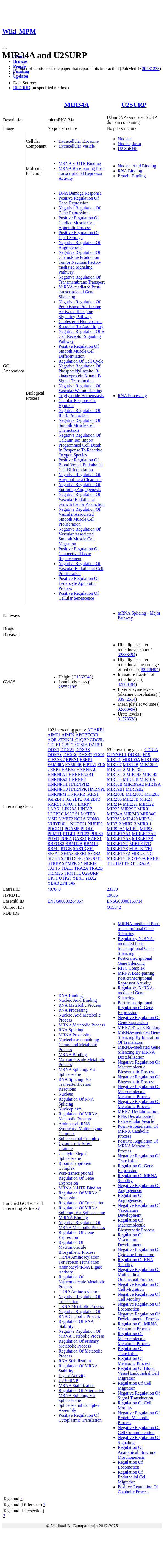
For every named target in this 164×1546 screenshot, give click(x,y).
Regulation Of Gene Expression (76, 1235)
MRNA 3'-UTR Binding (80, 163)
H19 (146, 754)
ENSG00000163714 (125, 901)
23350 (112, 889)
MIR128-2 (116, 769)
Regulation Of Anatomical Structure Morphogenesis (136, 1452)
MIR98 (146, 828)
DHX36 (70, 754)
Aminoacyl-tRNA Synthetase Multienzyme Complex (80, 1128)
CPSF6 (81, 744)
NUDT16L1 (58, 823)
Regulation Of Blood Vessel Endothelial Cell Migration (138, 1373)
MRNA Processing (75, 1034)
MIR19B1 (116, 789)
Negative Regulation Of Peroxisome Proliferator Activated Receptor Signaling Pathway (80, 309)
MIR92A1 (116, 828)
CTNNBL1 (117, 754)
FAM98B (73, 764)
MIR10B (130, 764)
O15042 (114, 907)
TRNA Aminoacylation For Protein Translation (79, 1259)
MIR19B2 (135, 789)
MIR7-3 (129, 823)
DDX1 (53, 749)
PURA (66, 838)
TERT (129, 863)
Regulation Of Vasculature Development (130, 1240)
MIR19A (152, 784)
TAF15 (54, 868)
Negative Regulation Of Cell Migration (139, 1287)
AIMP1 (54, 735)
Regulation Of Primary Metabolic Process (79, 1343)
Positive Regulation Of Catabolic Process (138, 1489)
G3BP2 (54, 769)
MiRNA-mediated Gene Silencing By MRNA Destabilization (139, 1052)
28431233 (151, 68)
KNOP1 (70, 804)
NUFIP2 (95, 823)
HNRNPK (78, 789)
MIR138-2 (116, 774)
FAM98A (56, 764)
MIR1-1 (114, 759)
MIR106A (131, 759)
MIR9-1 (144, 823)
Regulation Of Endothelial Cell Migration (132, 1477)
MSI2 (52, 819)
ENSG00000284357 (65, 901)
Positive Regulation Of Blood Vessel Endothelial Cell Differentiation (81, 465)
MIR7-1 (146, 819)
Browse (20, 61)
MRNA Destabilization (138, 1111)
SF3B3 (54, 858)
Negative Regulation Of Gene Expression (80, 210)
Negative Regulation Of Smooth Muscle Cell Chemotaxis (80, 425)
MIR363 (114, 819)
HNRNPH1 (58, 784)
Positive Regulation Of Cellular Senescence (79, 596)
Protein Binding (132, 175)
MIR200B (116, 794)
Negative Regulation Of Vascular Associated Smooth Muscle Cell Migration (80, 536)
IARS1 (92, 794)
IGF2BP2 (73, 799)
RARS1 (95, 838)
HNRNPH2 (79, 784)
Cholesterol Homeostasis (80, 321)
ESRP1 (86, 759)
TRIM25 (55, 873)
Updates (21, 76)
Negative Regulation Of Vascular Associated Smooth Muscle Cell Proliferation (80, 516)
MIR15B (130, 779)
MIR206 (114, 799)
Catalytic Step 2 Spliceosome (73, 1156)
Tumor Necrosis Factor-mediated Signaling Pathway (80, 267)
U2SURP (133, 104)
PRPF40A (137, 858)
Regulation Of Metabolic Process (134, 1361)
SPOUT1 (94, 858)
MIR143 (133, 774)
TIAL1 (67, 868)
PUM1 (53, 838)
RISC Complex (131, 968)
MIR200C (135, 794)
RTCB (66, 848)
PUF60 (96, 833)
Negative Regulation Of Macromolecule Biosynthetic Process (139, 1067)
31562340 (83, 677)
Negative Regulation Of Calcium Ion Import (80, 437)
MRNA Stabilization (77, 1385)
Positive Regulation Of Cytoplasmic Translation (80, 1417)
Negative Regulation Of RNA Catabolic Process (80, 1314)
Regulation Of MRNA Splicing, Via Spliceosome (82, 1210)
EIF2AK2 (56, 759)
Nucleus (125, 138)
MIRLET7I (117, 858)
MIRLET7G (142, 853)
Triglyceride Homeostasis (81, 395)
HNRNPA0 (86, 769)
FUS (101, 764)
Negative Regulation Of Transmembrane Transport (82, 279)
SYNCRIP (87, 863)
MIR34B (131, 814)
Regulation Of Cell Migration (134, 1385)
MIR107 (114, 764)
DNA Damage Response (80, 193)
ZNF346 (67, 883)
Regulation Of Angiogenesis (130, 1198)
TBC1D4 (115, 863)
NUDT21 (78, 823)
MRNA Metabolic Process (82, 1025)
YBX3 (53, 883)
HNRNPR (76, 794)
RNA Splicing (71, 1030)
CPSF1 (68, 744)
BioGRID (21, 87)
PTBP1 (69, 833)
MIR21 (146, 799)
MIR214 (114, 804)
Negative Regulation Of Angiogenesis (80, 245)
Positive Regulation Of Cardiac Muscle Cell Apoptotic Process (79, 222)
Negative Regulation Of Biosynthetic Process (139, 1079)
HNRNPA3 (57, 779)
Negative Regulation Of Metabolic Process (139, 1104)
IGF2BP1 (56, 799)
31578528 (126, 719)
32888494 (126, 654)
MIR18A (147, 779)
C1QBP (82, 739)
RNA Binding (130, 171)
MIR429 (130, 819)
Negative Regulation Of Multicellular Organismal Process (139, 1274)
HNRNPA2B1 (80, 774)
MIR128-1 (149, 764)
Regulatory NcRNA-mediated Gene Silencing (136, 993)
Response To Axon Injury (81, 326)
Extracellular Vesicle (77, 146)
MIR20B (130, 799)
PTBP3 (83, 833)
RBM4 (54, 848)
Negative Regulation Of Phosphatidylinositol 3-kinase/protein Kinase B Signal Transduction (80, 373)
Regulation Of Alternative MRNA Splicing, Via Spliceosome (81, 1395)
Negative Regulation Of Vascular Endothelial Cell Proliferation (81, 568)
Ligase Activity (72, 1375)
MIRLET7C (117, 843)
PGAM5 (72, 828)
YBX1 (78, 878)
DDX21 (67, 749)
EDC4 (98, 754)
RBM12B (73, 843)
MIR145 (150, 774)
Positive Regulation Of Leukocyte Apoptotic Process (79, 583)
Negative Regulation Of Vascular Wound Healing (80, 388)
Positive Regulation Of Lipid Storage (79, 235)
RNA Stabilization (75, 1361)
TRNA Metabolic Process (81, 1306)
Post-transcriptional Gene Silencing (135, 961)
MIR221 (130, 804)
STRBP (54, 863)
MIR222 (146, 804)
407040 (54, 889)
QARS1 (80, 838)
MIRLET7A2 (144, 833)
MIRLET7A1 (119, 833)
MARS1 (72, 814)
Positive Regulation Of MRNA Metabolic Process (138, 1146)
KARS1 (55, 804)
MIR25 (113, 809)
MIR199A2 (134, 784)
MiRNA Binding (73, 1217)
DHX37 (85, 754)
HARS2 (69, 769)
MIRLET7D (140, 843)
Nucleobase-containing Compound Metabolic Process (79, 1044)
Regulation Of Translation (81, 1202)
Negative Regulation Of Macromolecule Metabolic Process (139, 1091)
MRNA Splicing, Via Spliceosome (77, 1072)
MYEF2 (66, 819)
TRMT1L (72, 873)
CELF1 (54, 744)
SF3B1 (81, 853)
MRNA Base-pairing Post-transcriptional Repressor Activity (82, 173)
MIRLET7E (117, 848)
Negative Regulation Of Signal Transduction (139, 1395)
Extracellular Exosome (79, 141)
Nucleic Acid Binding (137, 166)
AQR (52, 739)
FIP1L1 (89, 764)
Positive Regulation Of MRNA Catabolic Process (138, 1131)
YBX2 (90, 878)
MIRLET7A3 (119, 838)
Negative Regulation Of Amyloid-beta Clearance (80, 477)
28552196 (67, 686)
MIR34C (148, 814)
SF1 (90, 848)
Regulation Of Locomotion (130, 1464)
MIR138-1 (135, 769)
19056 (112, 895)
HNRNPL (96, 789)
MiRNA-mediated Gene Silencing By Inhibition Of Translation (139, 1037)
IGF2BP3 (92, 799)
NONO (93, 819)
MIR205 (152, 794)
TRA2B (96, 868)
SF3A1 (54, 853)
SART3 (79, 848)
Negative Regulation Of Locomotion (139, 1306)
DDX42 (135, 754)
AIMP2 (68, 735)
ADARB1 (96, 730)
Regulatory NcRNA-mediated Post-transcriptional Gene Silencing (136, 946)
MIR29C (128, 809)
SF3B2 (94, 853)
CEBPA (151, 749)
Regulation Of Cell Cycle (81, 361)
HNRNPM (57, 794)
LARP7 (84, 804)
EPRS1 (72, 759)
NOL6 (79, 819)
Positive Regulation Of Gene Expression (79, 200)
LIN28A (69, 809)
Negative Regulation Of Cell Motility (139, 1296)
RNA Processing (132, 395)
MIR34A (76, 104)
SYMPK (69, 863)
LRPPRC (56, 814)
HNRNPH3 (58, 789)
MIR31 (143, 809)
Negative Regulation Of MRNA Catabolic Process (81, 1334)
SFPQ (79, 858)
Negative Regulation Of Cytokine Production (139, 1252)
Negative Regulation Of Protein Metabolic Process (139, 1417)
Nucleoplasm (129, 143)
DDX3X (82, 749)
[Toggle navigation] (4, 48)
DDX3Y (55, 754)
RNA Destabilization (136, 1116)
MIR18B (115, 784)
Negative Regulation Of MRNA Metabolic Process (82, 1225)
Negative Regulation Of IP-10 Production (80, 413)
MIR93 (132, 828)
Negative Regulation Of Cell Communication (139, 1430)
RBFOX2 (56, 843)
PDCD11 (55, 828)
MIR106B (150, 759)
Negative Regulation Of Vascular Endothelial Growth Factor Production (82, 499)
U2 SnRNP (128, 148)
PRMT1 (55, 833)
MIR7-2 (114, 823)
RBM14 (91, 843)
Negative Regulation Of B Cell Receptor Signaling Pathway (82, 336)
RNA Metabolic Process (80, 1005)
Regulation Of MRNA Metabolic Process (78, 1116)
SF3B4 (67, 858)
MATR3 (88, 814)
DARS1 (96, 744)
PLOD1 (87, 828)
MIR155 (114, 779)
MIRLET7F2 (118, 853)
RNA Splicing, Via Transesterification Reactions (75, 1084)
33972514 (126, 699)
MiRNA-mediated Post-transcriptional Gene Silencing (80, 292)
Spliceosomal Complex (79, 1138)
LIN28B (85, 809)
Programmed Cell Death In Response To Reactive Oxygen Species (80, 450)
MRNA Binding (73, 1054)
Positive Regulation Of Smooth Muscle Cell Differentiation (79, 351)
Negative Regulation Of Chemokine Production (80, 255)
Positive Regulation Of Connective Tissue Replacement (79, 553)
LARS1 (54, 809)
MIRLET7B (142, 838)
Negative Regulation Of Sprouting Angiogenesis (80, 487)
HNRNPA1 (57, 774)
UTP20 (65, 878)
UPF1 (53, 878)
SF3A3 (67, 853)
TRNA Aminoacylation (79, 1291)
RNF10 (153, 858)
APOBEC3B (87, 735)
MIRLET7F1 (140, 848)
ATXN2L (66, 739)
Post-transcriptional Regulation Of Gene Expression (76, 1178)
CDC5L (97, 739)
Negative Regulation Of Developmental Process (139, 1316)
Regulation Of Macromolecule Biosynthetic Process (77, 1247)
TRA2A (81, 868)
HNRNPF (77, 779)
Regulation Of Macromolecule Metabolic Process (82, 1282)
